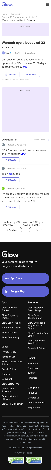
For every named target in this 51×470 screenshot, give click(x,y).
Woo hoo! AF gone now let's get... (33, 223)
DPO (23, 153)
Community (16, 14)
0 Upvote (10, 74)
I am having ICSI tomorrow (11, 223)
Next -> (39, 230)
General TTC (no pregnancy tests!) (18, 17)
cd (10, 173)
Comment (30, 74)
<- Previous (12, 230)
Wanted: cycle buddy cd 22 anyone (18, 20)
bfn (25, 66)
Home (4, 14)
